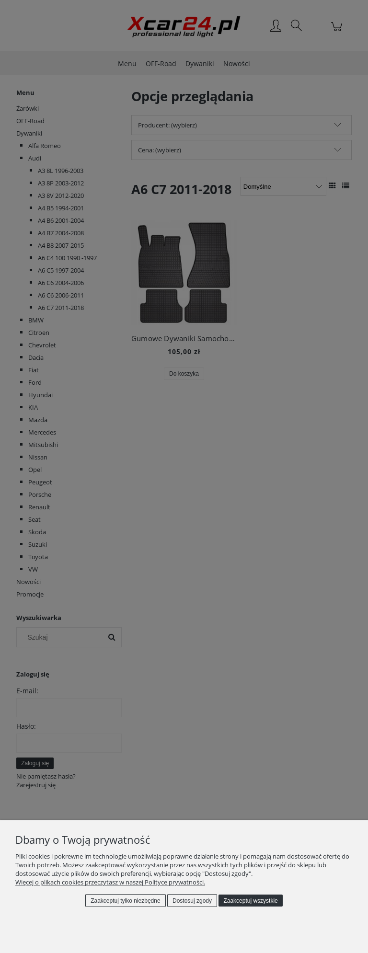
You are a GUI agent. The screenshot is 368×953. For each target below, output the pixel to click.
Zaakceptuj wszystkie (250, 900)
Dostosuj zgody (192, 900)
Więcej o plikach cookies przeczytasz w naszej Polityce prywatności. (110, 882)
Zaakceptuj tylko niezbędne (125, 900)
